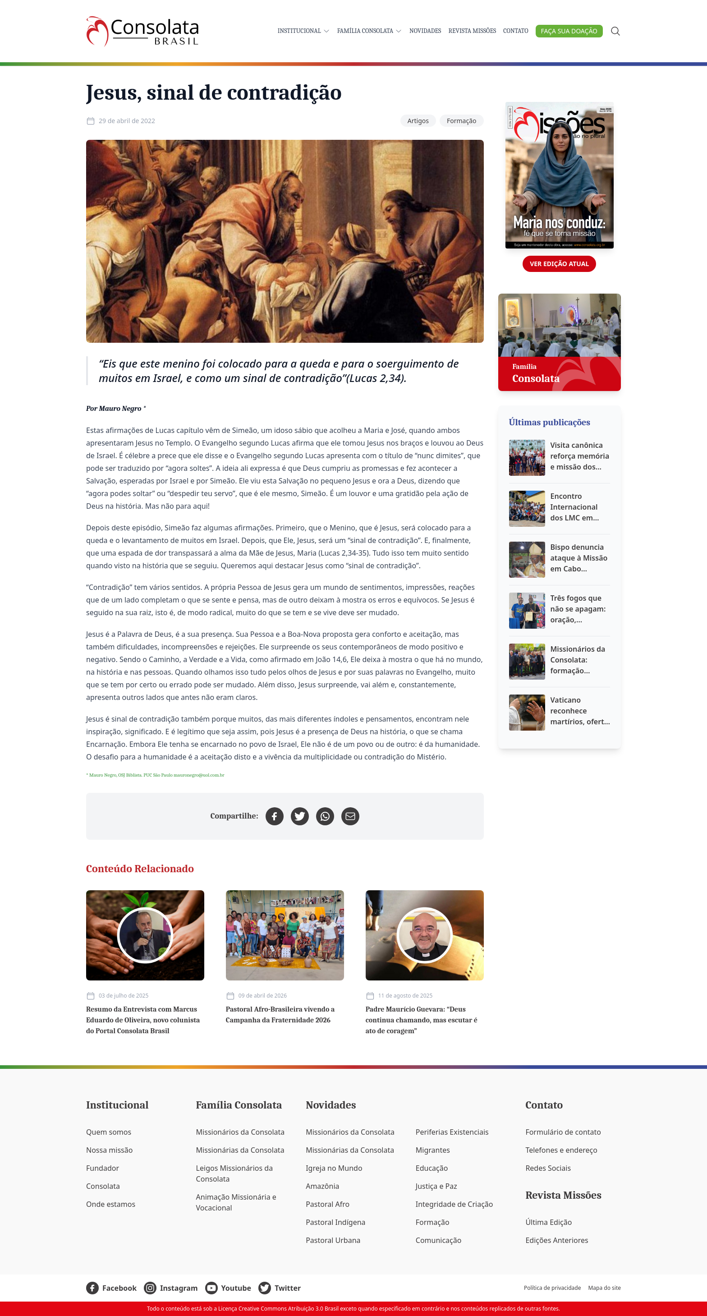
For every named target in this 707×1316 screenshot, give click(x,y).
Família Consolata (369, 31)
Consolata (103, 1186)
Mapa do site (604, 1288)
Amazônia (322, 1186)
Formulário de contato (563, 1132)
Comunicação (439, 1240)
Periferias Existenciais (452, 1132)
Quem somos (108, 1132)
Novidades (425, 31)
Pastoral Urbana (333, 1240)
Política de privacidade (552, 1288)
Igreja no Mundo (334, 1168)
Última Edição (548, 1222)
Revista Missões (472, 31)
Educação (432, 1168)
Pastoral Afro (327, 1204)
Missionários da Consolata (240, 1132)
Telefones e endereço (561, 1150)
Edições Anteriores (556, 1240)
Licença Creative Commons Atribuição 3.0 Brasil (278, 1308)
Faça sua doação (569, 31)
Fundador (102, 1168)
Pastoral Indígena (335, 1222)
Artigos (418, 120)
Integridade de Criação (454, 1204)
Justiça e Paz (436, 1186)
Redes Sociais (548, 1168)
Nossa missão (109, 1150)
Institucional (304, 31)
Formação (462, 120)
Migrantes (433, 1150)
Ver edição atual (559, 263)
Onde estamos (110, 1204)
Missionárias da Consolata (240, 1150)
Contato (515, 31)
